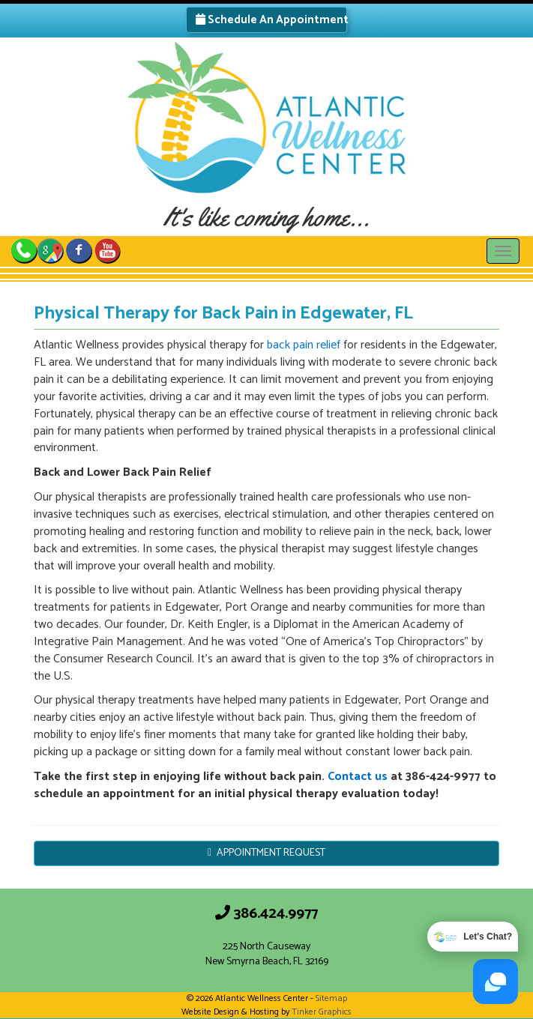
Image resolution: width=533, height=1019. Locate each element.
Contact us (358, 776)
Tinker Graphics (322, 1012)
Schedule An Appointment (271, 19)
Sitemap (331, 998)
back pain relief (303, 345)
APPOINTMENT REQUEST (266, 853)
